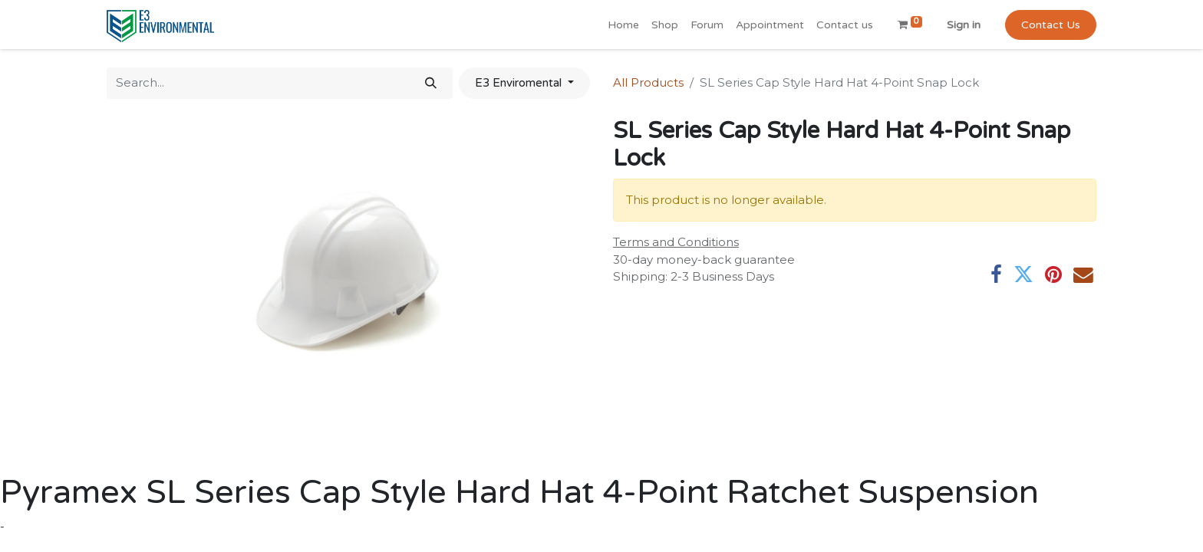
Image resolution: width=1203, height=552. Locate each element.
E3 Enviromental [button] (520, 83)
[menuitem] (623, 25)
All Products (648, 82)
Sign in (964, 24)
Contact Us (1050, 24)
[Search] (431, 83)
